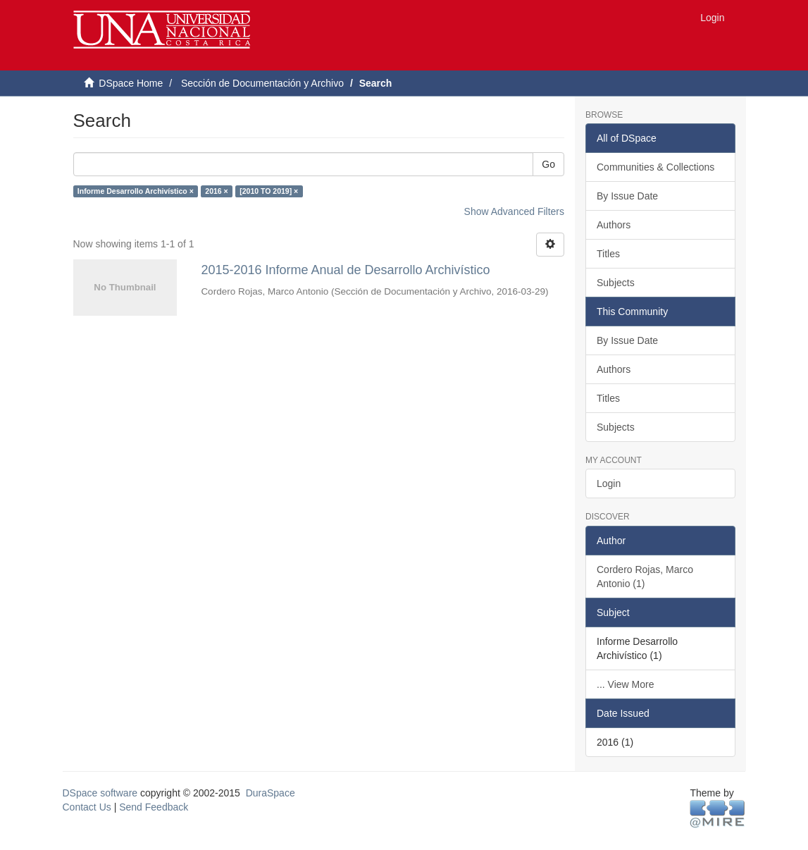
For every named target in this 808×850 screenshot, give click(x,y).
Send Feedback (153, 807)
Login (609, 483)
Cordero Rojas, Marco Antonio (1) (645, 576)
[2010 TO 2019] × (269, 191)
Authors (613, 224)
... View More (625, 684)
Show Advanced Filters (514, 211)
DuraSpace (270, 793)
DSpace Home (131, 83)
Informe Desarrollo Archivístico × (135, 191)
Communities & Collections (655, 167)
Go (548, 164)
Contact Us (87, 807)
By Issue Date (627, 196)
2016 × (216, 191)
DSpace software (100, 793)
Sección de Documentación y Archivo (262, 83)
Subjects (616, 282)
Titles (608, 253)
